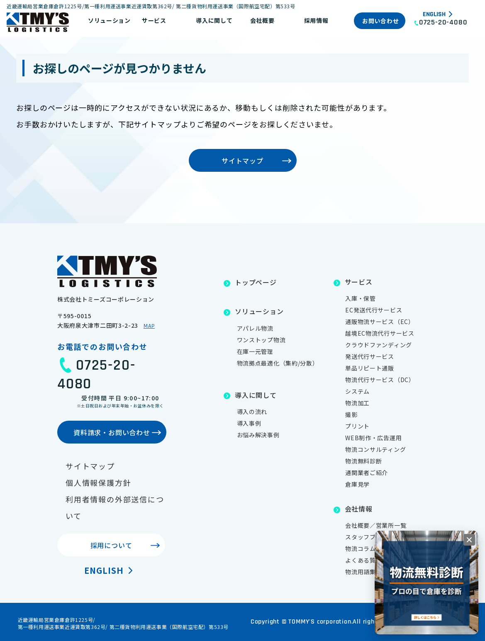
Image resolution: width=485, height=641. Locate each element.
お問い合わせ (380, 21)
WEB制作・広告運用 (373, 438)
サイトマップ (90, 466)
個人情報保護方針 (98, 482)
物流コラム (360, 548)
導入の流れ (252, 411)
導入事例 (249, 423)
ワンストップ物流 (261, 340)
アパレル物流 (255, 328)
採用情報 (316, 20)
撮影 (351, 414)
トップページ (256, 282)
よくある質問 (363, 560)
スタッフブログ (366, 537)
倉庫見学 (357, 484)
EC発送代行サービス (373, 310)
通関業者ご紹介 (366, 472)
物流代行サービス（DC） (379, 379)
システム (357, 391)
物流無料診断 (363, 461)
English (434, 14)
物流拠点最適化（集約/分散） (278, 363)
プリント (357, 426)
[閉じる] (469, 540)
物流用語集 (360, 572)
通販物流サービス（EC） (379, 321)
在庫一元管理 (255, 351)
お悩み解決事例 (258, 435)
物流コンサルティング (375, 449)
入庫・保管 (360, 298)
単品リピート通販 (369, 368)
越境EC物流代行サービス (379, 333)
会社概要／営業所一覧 (375, 525)
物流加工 (357, 403)
